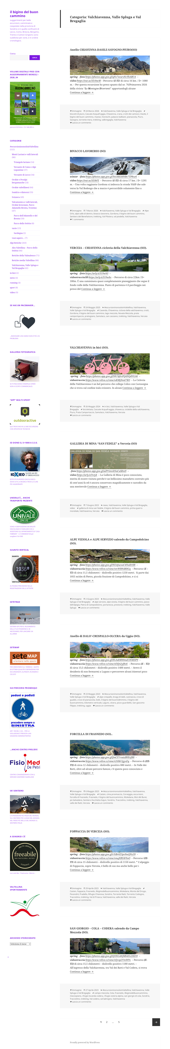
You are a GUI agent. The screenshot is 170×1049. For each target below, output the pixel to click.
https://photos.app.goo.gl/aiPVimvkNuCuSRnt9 (101, 471)
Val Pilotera (107, 216)
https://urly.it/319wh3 (96, 273)
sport (12, 287)
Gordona (114, 213)
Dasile (143, 114)
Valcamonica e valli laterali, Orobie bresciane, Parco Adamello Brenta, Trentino (25, 205)
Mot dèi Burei (140, 797)
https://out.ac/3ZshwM (89, 80)
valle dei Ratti (76, 803)
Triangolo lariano (22, 162)
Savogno (74, 119)
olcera (113, 702)
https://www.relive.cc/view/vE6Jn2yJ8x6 (107, 663)
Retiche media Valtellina (23, 260)
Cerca (13, 53)
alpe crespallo (105, 697)
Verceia (144, 316)
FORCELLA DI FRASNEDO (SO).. (91, 734)
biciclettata (88, 409)
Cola (112, 993)
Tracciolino (121, 800)
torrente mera (85, 119)
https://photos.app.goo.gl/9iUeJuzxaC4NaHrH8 (110, 564)
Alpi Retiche (15, 243)
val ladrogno (106, 998)
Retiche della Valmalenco (23, 255)
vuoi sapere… (18, 238)
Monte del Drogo (138, 891)
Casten (102, 794)
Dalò (98, 699)
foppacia (81, 891)
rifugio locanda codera (92, 996)
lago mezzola (111, 313)
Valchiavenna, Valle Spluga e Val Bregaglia (122, 111)
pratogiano (90, 316)
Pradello (83, 894)
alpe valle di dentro (84, 213)
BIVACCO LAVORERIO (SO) (88, 151)
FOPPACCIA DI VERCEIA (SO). (90, 831)
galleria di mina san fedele (91, 508)
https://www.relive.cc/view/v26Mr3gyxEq (107, 761)
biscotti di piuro (77, 114)
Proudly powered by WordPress (85, 1042)
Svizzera (16, 197)
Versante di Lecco (22, 174)
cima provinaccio (114, 794)
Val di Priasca (96, 897)
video (12, 292)
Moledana (128, 797)
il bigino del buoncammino (110, 797)
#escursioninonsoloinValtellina (24, 146)
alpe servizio (100, 601)
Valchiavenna (120, 119)
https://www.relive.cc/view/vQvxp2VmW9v (108, 959)
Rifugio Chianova (96, 894)
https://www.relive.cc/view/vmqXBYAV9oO (108, 858)
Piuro (140, 116)
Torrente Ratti (119, 894)
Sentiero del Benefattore (81, 216)
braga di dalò (119, 697)
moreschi (106, 116)
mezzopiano (75, 996)
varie (14, 228)
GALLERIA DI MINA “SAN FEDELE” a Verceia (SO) (103, 443)
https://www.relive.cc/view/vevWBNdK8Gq (108, 568)
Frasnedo (93, 797)
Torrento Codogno (135, 894)
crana (119, 114)
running (13, 282)
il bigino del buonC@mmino (114, 699)
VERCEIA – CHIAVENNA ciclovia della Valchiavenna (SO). (108, 248)
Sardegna (18, 233)
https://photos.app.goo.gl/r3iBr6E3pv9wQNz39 (110, 854)
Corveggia (127, 794)
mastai (97, 116)
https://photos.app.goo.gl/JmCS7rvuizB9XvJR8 (109, 757)
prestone (118, 604)
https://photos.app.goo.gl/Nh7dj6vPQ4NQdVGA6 (112, 376)
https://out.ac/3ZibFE (88, 180)
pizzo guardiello (124, 702)
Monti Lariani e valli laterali (25, 154)
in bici (13, 273)
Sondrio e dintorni (20, 192)
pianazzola (132, 116)
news (12, 278)
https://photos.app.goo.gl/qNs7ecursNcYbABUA (110, 76)
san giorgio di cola (132, 996)
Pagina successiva (156, 1022)
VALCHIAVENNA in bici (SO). (89, 347)
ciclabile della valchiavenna (137, 409)
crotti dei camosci (131, 114)
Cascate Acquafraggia (95, 114)
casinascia (131, 697)
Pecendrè (74, 894)
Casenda (103, 310)
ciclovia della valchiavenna (131, 310)
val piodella (119, 216)
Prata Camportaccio (85, 412)
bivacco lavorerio (101, 213)
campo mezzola (101, 993)
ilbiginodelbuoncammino (107, 891)
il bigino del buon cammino (24, 14)
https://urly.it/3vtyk (87, 474)
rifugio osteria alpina (113, 996)
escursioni (138, 794)
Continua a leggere (82, 92)
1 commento (78, 219)
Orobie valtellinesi (20, 187)
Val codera (94, 998)
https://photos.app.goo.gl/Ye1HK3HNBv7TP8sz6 (111, 176)
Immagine (76, 111)
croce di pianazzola (86, 699)
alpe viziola (112, 601)
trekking (97, 119)
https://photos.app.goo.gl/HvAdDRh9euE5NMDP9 (111, 659)
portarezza (108, 604)
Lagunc (106, 702)
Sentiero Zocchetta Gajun (94, 800)
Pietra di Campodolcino (91, 604)
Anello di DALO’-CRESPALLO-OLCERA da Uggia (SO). (105, 636)
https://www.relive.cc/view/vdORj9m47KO (108, 380)
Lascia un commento (81, 122)
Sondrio (111, 800)
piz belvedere (76, 800)
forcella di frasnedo (79, 797)
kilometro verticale (93, 702)
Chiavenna (111, 114)
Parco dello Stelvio (22, 223)
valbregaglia (107, 119)
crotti (146, 310)
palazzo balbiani (118, 116)
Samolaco (100, 316)
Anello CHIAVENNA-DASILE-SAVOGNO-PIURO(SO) (103, 49)
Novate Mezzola (125, 313)
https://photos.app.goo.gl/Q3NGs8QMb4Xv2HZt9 (111, 956)
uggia (88, 705)
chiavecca (119, 409)
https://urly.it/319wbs (100, 277)
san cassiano (112, 316)
